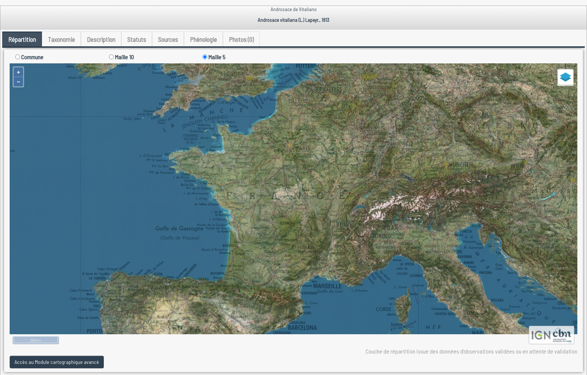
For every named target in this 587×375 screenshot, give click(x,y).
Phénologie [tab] (203, 39)
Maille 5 (213, 56)
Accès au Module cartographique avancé (56, 362)
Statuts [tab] (136, 39)
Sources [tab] (168, 39)
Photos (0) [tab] (241, 39)
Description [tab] (101, 39)
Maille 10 (121, 56)
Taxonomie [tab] (61, 39)
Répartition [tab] (22, 39)
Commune (29, 56)
